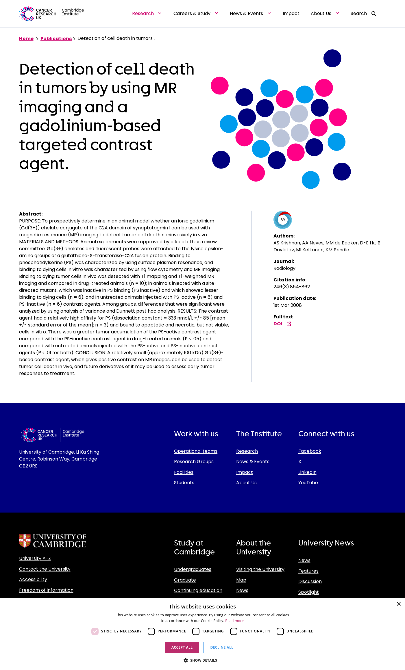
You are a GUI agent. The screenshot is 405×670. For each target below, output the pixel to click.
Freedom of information (46, 590)
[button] (202, 660)
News (242, 590)
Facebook (309, 451)
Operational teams (195, 451)
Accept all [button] (182, 647)
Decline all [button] (221, 647)
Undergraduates (192, 569)
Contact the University (45, 569)
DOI (282, 323)
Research (247, 451)
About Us (246, 482)
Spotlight (308, 592)
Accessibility (33, 579)
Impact (244, 472)
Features (308, 571)
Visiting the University (260, 569)
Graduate (185, 580)
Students (184, 482)
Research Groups (194, 461)
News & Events (252, 461)
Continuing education (198, 590)
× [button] (398, 604)
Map (241, 580)
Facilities (183, 472)
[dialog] (202, 634)
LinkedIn (307, 472)
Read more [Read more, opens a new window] (234, 620)
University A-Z (35, 558)
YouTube (308, 482)
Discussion (310, 581)
